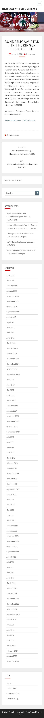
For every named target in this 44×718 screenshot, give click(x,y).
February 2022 (12, 525)
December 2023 (12, 416)
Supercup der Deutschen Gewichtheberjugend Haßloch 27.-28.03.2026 (18, 216)
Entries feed (11, 688)
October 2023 (11, 426)
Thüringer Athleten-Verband (19, 8)
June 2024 (10, 385)
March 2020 (10, 645)
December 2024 (12, 359)
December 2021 (12, 536)
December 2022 (12, 473)
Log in (8, 683)
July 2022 (10, 499)
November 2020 (12, 604)
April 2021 (10, 578)
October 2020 (11, 609)
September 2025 (13, 312)
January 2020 (11, 656)
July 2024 (10, 379)
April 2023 (10, 452)
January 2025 (11, 353)
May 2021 (10, 572)
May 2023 (10, 447)
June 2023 (10, 442)
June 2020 (10, 630)
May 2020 (10, 635)
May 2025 (10, 332)
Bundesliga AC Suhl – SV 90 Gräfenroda (20, 120)
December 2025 (12, 296)
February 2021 (12, 588)
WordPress (30, 712)
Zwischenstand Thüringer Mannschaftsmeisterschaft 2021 (22, 151)
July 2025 (10, 322)
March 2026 (10, 280)
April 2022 (10, 515)
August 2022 (11, 494)
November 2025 (12, 301)
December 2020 (12, 598)
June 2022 (10, 505)
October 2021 (11, 546)
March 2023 (10, 458)
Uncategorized (13, 135)
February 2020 (12, 651)
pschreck (30, 54)
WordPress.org (12, 698)
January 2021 (11, 593)
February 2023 (12, 463)
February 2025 (12, 348)
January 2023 (11, 468)
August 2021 (11, 557)
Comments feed (12, 693)
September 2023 (13, 432)
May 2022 (10, 510)
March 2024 (10, 400)
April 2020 (10, 640)
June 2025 (10, 327)
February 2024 (12, 406)
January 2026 (11, 291)
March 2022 (10, 520)
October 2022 (11, 484)
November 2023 (12, 421)
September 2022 (13, 489)
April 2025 (10, 338)
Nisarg (22, 715)
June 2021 (10, 567)
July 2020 (10, 625)
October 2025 (11, 306)
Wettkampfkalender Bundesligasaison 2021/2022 (22, 164)
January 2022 (11, 531)
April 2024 (10, 395)
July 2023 (10, 437)
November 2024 (12, 364)
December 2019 (12, 661)
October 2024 (11, 369)
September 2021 (13, 552)
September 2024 (13, 374)
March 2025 (10, 343)
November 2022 (12, 478)
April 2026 (10, 275)
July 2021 (10, 562)
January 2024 (11, 411)
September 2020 (13, 614)
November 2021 (12, 541)
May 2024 (10, 390)
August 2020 (11, 619)
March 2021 (10, 583)
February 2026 (12, 285)
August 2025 (11, 317)
